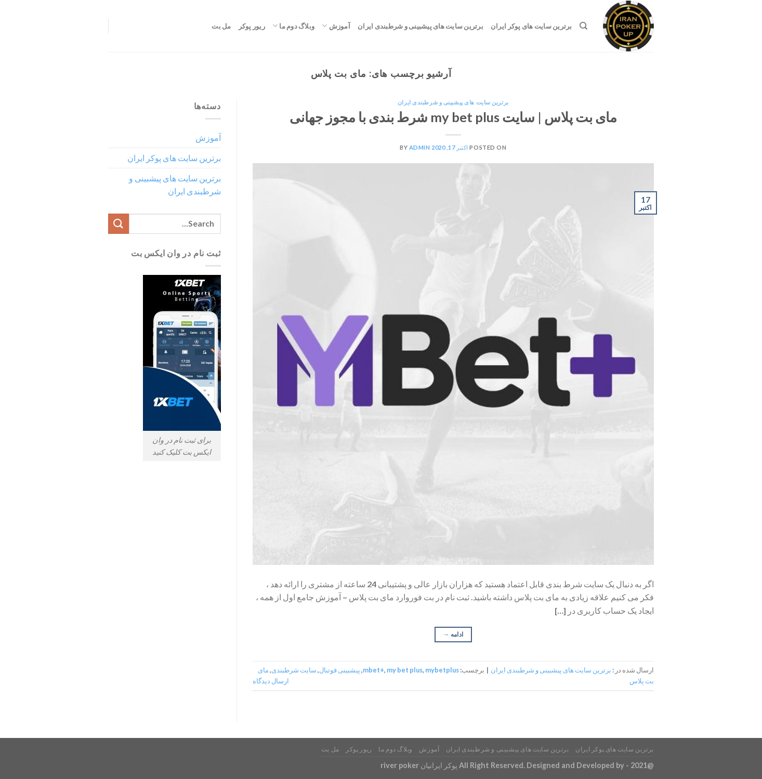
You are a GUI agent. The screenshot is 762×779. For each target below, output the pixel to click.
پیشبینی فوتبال (339, 670)
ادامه (453, 634)
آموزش (336, 26)
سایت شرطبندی (294, 670)
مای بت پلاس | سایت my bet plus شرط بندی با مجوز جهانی (453, 117)
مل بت (221, 26)
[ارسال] (118, 224)
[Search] (583, 26)
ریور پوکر (252, 26)
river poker (399, 765)
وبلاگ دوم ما (293, 26)
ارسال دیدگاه (271, 681)
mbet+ (373, 670)
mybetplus (442, 670)
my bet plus (405, 670)
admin (419, 147)
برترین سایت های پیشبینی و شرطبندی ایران (420, 26)
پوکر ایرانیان (439, 765)
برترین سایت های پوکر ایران (531, 26)
